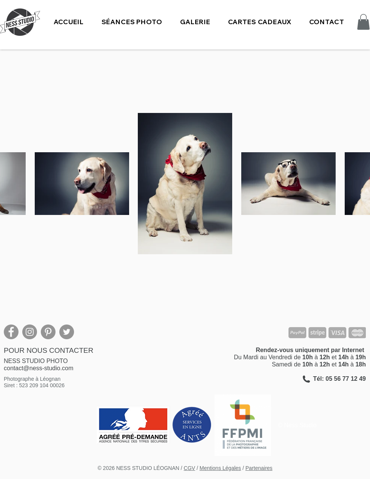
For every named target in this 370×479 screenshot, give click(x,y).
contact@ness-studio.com (38, 368)
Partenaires (259, 468)
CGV (189, 468)
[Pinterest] (48, 331)
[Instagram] (29, 331)
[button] (131, 21)
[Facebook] (11, 331)
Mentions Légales (220, 468)
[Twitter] (66, 331)
